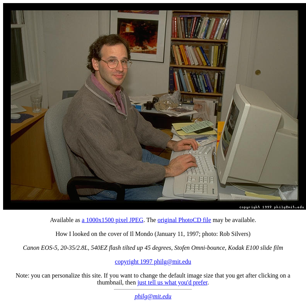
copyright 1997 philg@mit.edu (153, 261)
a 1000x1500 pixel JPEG (113, 220)
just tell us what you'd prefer (172, 282)
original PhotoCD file (184, 220)
